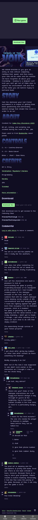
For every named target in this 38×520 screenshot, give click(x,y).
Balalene (10, 277)
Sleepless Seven (17, 387)
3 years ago (20, 348)
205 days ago (19, 237)
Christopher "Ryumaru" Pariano (15, 171)
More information (10, 193)
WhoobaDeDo (12, 492)
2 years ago (22, 262)
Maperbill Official (13, 248)
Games (4, 512)
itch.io (3, 510)
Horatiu (5, 179)
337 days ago (29, 413)
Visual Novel (10, 512)
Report (24, 510)
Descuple (11, 237)
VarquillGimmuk (15, 378)
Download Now (19, 42)
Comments (33, 517)
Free (15, 512)
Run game (20, 20)
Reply (6, 243)
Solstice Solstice (13, 463)
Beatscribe (23, 133)
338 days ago (28, 387)
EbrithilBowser (12, 262)
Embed (29, 510)
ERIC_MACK (11, 348)
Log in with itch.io (9, 230)
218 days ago (24, 248)
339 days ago (25, 378)
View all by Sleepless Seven (14, 510)
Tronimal (5, 186)
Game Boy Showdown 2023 (23, 123)
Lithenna (11, 336)
